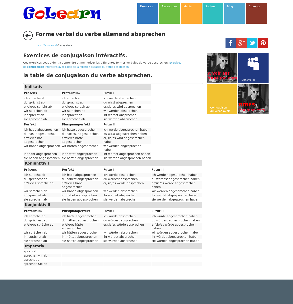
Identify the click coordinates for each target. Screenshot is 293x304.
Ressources (50, 45)
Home (39, 45)
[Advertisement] (242, 148)
